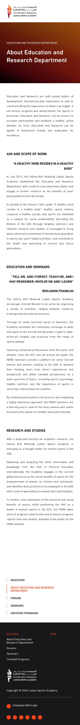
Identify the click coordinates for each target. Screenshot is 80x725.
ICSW (53, 633)
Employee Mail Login (22, 705)
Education (18, 579)
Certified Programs (24, 612)
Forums (16, 597)
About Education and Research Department (32, 589)
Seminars (17, 605)
